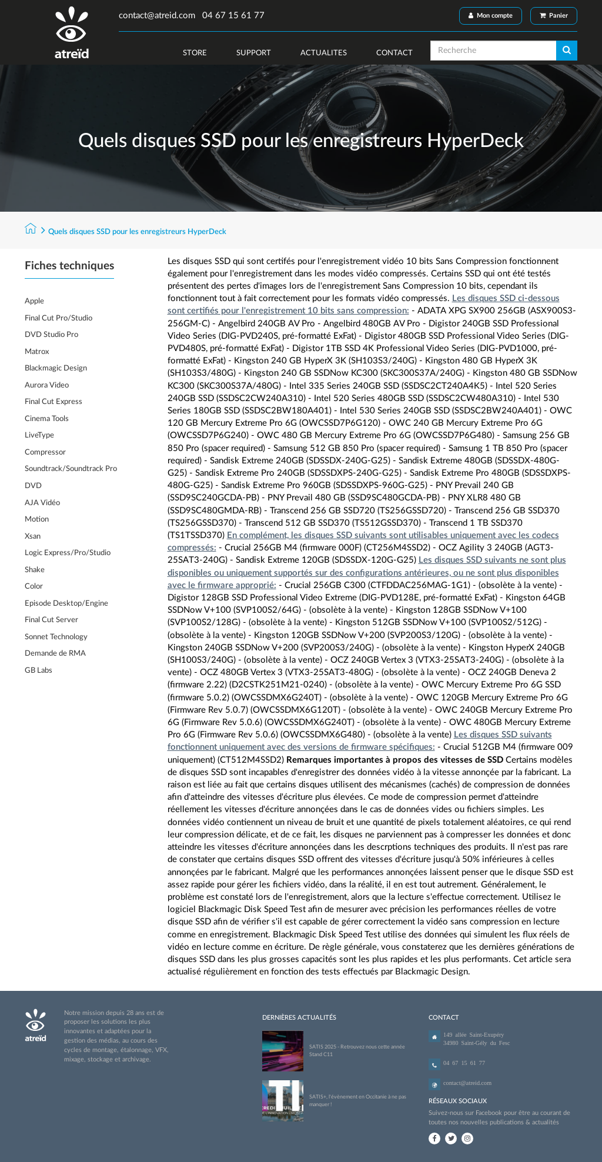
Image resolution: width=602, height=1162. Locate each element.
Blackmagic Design (56, 368)
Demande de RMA (55, 653)
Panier (554, 15)
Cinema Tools (47, 419)
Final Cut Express (53, 402)
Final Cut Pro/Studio (58, 318)
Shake (35, 570)
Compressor (45, 452)
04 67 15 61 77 (232, 15)
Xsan (33, 536)
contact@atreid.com (157, 15)
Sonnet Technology (56, 637)
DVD (33, 486)
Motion (37, 519)
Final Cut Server (51, 620)
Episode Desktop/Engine (66, 603)
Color (34, 586)
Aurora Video (47, 385)
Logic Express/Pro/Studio (68, 553)
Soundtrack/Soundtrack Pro (71, 469)
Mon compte (491, 15)
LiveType (39, 435)
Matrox (37, 352)
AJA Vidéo (42, 503)
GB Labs (38, 671)
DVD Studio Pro (51, 335)
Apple (34, 301)
